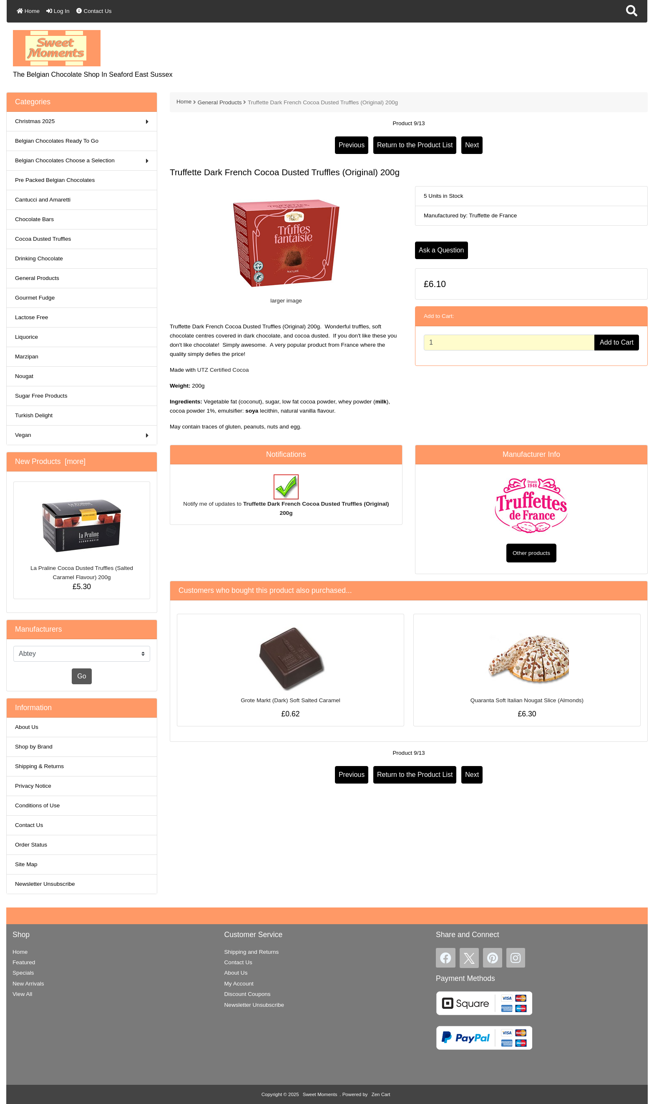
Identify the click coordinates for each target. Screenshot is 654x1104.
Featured (24, 962)
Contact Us (94, 11)
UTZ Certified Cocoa (223, 370)
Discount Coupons (247, 994)
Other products (531, 553)
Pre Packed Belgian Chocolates (55, 180)
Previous (352, 145)
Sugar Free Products (41, 396)
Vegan (81, 435)
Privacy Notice (33, 786)
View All (22, 994)
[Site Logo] (57, 48)
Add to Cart (617, 342)
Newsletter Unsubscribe (45, 884)
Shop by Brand (34, 747)
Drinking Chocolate (39, 258)
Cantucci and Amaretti (42, 200)
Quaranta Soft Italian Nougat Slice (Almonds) (527, 700)
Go (81, 676)
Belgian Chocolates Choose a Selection (81, 160)
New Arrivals (28, 983)
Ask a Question (441, 250)
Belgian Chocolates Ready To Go (56, 141)
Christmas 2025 (81, 121)
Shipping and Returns (251, 952)
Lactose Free (31, 317)
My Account (239, 983)
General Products (220, 102)
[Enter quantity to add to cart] (509, 342)
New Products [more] (50, 461)
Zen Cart (381, 1094)
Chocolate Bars (34, 219)
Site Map (26, 864)
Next (472, 145)
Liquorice (26, 337)
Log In (58, 11)
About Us (26, 727)
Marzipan (26, 356)
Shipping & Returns (39, 766)
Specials (23, 973)
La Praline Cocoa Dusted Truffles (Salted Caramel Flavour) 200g (81, 536)
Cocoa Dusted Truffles (43, 239)
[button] (632, 11)
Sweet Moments (320, 1094)
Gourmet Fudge (35, 298)
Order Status (31, 845)
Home (28, 11)
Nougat (24, 376)
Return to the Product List (415, 145)
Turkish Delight (34, 415)
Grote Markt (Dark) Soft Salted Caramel (290, 700)
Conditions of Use (37, 805)
